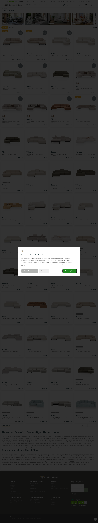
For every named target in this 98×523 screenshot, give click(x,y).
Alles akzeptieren (69, 271)
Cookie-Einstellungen (30, 271)
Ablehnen (43, 271)
